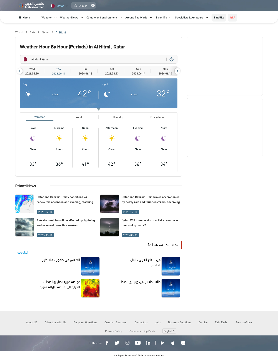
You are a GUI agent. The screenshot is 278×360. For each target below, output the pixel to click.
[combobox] (98, 59)
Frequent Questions (85, 322)
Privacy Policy (113, 331)
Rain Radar (221, 322)
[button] (20, 71)
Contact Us (141, 322)
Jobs (158, 322)
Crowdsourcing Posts (142, 331)
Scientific (161, 17)
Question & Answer (115, 322)
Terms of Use (244, 322)
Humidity (118, 117)
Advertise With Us (55, 322)
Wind (79, 117)
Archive (203, 322)
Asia (32, 32)
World (19, 32)
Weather (46, 17)
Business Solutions (179, 322)
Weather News (69, 17)
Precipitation (157, 117)
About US (31, 322)
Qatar (45, 32)
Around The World (136, 17)
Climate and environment (101, 17)
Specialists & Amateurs (189, 17)
